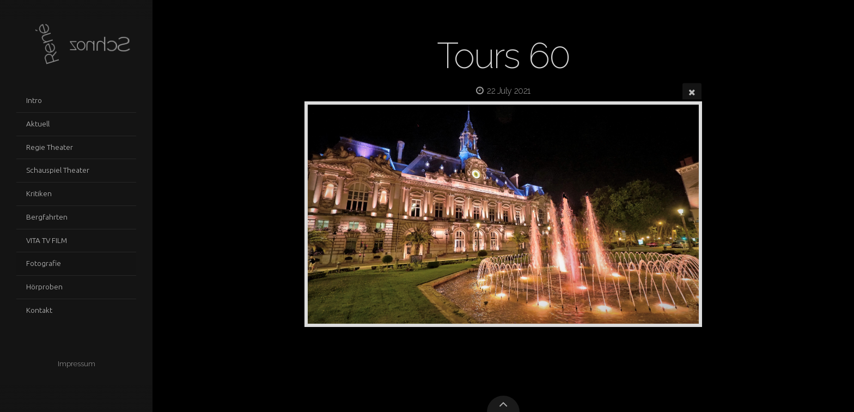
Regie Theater (49, 147)
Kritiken (39, 193)
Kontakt (39, 310)
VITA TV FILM (46, 240)
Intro (34, 100)
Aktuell (38, 123)
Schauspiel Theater (57, 170)
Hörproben (44, 286)
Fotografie (43, 263)
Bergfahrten (47, 217)
